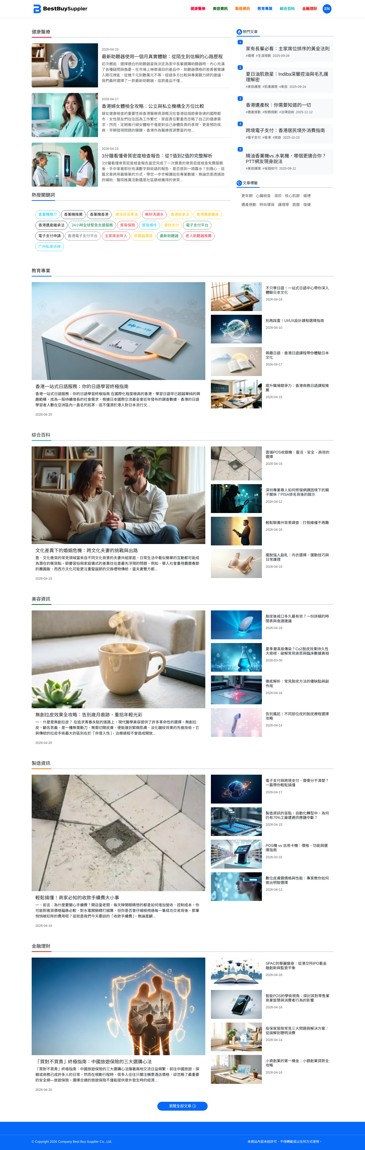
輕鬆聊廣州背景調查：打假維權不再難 (297, 523)
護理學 (283, 205)
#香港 (267, 137)
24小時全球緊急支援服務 (92, 225)
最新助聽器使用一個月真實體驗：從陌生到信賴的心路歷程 (162, 56)
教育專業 (264, 9)
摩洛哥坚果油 (126, 214)
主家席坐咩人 (116, 236)
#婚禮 (250, 56)
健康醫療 (197, 9)
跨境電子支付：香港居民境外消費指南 (285, 130)
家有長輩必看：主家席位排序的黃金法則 (288, 48)
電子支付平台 (197, 225)
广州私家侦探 (49, 247)
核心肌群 (292, 196)
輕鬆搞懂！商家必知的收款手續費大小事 (77, 897)
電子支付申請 (49, 236)
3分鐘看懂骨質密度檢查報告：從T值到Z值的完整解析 (157, 155)
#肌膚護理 (270, 87)
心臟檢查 (263, 196)
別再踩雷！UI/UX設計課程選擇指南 (295, 321)
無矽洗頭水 (154, 214)
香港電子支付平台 (83, 236)
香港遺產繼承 (207, 214)
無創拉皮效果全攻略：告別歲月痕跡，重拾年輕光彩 (88, 714)
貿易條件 (149, 225)
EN (327, 9)
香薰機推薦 (73, 214)
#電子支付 (253, 137)
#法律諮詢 (286, 112)
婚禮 (307, 196)
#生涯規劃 (263, 56)
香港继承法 (180, 214)
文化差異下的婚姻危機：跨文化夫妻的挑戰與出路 (86, 550)
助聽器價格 (143, 236)
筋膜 (296, 205)
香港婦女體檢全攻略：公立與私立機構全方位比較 (153, 106)
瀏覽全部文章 (182, 1106)
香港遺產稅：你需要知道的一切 (278, 105)
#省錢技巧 (270, 168)
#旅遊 (277, 137)
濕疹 (278, 196)
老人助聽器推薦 (199, 236)
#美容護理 (253, 87)
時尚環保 (267, 205)
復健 (307, 205)
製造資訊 (242, 9)
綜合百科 (287, 9)
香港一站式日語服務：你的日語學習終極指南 (81, 386)
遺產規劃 (248, 205)
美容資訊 (220, 9)
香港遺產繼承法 (51, 225)
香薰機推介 (47, 214)
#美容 (283, 87)
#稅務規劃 (270, 112)
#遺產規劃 (253, 112)
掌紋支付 (171, 225)
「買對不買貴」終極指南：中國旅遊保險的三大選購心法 (93, 1061)
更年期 (247, 196)
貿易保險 (127, 225)
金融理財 (309, 9)
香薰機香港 (99, 214)
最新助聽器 (169, 236)
